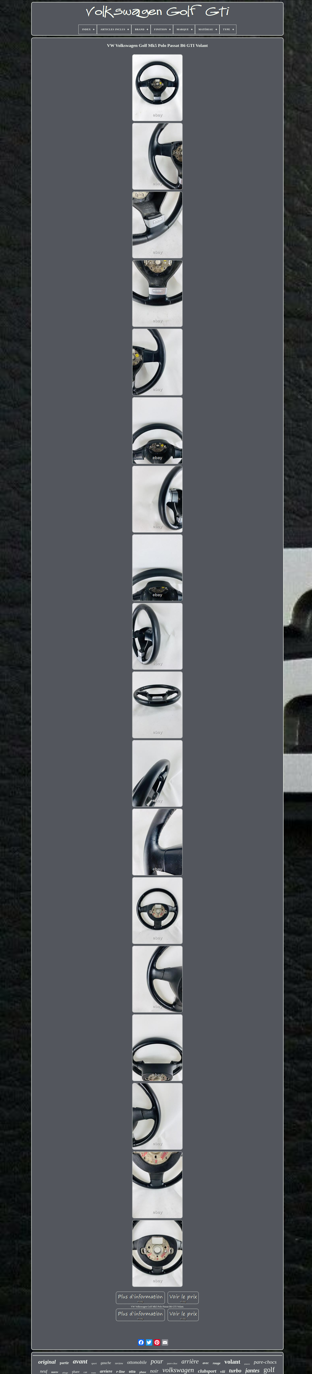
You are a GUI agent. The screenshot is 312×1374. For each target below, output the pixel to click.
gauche (106, 1363)
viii (222, 1371)
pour (157, 1361)
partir (64, 1363)
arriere (106, 1371)
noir (154, 1371)
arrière (190, 1361)
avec (206, 1363)
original (47, 1362)
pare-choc (172, 1363)
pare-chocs (265, 1362)
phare (76, 1372)
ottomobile (137, 1362)
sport (94, 1363)
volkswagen (178, 1370)
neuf (43, 1371)
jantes (252, 1370)
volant (232, 1361)
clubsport (207, 1371)
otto (132, 1371)
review (119, 1363)
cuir (85, 1372)
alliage (65, 1372)
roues (93, 1372)
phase (142, 1372)
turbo (235, 1370)
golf (269, 1370)
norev (54, 1372)
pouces (247, 1364)
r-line (120, 1371)
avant (80, 1361)
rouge (216, 1363)
